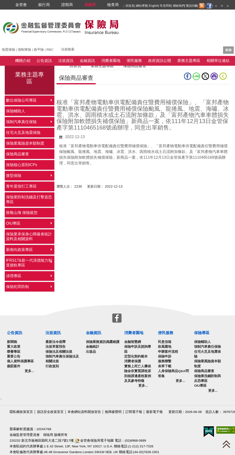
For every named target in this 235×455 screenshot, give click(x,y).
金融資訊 (87, 61)
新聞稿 (12, 342)
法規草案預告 (55, 346)
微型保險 (13, 175)
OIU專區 (13, 223)
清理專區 (13, 276)
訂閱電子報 (133, 412)
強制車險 (24, 49)
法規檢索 (67, 49)
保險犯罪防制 (17, 287)
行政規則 (52, 366)
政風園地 (164, 346)
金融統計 (92, 346)
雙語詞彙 (191, 5)
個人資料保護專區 (20, 361)
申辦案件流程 (168, 351)
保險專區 (201, 333)
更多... (29, 371)
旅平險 (39, 49)
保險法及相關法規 (58, 351)
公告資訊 (44, 61)
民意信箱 (164, 342)
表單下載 (164, 366)
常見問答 (165, 5)
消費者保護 (132, 361)
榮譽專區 (13, 351)
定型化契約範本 (136, 356)
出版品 (91, 351)
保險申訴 (164, 356)
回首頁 (130, 5)
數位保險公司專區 (21, 100)
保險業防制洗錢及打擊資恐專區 (29, 199)
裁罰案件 (13, 366)
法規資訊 (65, 61)
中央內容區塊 (67, 92)
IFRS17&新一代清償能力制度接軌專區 (29, 262)
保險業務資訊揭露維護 (102, 342)
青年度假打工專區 (21, 186)
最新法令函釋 (55, 342)
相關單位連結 (218, 61)
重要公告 (13, 356)
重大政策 (13, 346)
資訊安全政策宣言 (50, 412)
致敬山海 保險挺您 (22, 213)
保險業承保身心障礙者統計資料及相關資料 (29, 236)
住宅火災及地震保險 (23, 132)
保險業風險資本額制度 (25, 143)
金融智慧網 (132, 342)
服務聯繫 (164, 361)
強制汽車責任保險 (21, 122)
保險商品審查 (17, 154)
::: (124, 6)
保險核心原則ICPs (21, 165)
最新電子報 (154, 412)
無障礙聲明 (113, 412)
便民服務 (134, 61)
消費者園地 (110, 61)
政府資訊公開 (159, 61)
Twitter (205, 76)
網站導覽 (141, 5)
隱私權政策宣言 (21, 412)
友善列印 (214, 76)
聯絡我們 (179, 5)
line (196, 76)
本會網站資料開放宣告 (84, 412)
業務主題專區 (188, 61)
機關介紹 (22, 61)
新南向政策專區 (19, 250)
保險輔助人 (15, 111)
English (153, 5)
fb (187, 76)
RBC (49, 49)
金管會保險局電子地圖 (94, 440)
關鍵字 (7, 47)
